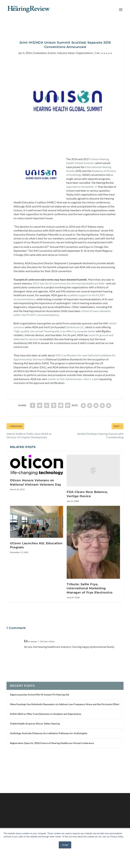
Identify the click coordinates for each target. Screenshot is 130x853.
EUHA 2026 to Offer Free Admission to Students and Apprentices (45, 713)
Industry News (66, 52)
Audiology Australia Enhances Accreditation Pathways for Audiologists (48, 733)
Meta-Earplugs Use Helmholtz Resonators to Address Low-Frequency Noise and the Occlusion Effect (64, 704)
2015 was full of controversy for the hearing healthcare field (68, 283)
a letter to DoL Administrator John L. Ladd (73, 379)
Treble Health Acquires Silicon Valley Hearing (35, 723)
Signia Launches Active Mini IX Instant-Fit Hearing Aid (39, 694)
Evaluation (40, 52)
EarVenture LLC (74, 327)
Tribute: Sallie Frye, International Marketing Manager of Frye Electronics (90, 588)
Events (52, 52)
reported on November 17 (82, 186)
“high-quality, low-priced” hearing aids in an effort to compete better (54, 331)
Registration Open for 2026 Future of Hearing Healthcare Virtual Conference (52, 743)
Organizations (84, 52)
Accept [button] (65, 845)
